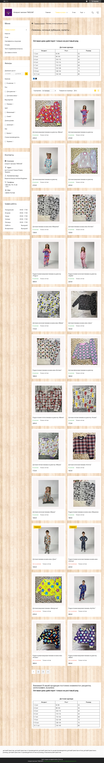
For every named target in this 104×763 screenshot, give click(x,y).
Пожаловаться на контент (51, 761)
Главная (48, 12)
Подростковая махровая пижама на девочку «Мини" (82, 656)
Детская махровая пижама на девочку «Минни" (48, 132)
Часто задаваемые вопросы (14, 48)
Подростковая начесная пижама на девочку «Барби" (82, 275)
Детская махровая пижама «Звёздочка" (45, 608)
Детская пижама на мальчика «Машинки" (46, 226)
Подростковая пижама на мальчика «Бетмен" (47, 370)
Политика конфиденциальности (67, 761)
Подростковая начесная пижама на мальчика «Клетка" (82, 560)
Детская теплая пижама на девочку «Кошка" (82, 417)
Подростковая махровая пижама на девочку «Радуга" (47, 275)
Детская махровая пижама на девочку (80, 132)
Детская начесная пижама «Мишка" (44, 512)
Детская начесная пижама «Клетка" (79, 464)
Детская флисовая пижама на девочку (80, 370)
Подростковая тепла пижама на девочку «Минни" (48, 417)
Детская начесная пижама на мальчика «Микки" (48, 323)
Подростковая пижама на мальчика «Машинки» (83, 512)
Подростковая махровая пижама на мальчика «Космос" (47, 656)
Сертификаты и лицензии (13, 41)
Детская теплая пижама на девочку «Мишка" (47, 464)
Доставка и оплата (11, 52)
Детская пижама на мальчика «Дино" (80, 323)
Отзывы (7, 45)
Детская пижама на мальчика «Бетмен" (81, 226)
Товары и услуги (60, 12)
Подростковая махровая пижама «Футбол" (81, 608)
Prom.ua (60, 759)
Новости (7, 33)
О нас (74, 12)
